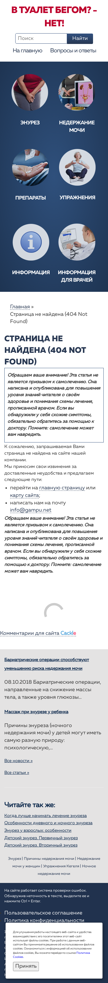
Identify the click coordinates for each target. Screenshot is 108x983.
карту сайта (24, 495)
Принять (26, 966)
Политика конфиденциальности (44, 920)
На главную (27, 51)
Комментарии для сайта (38, 633)
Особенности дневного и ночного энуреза (48, 823)
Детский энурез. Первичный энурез (41, 838)
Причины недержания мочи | (50, 859)
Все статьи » (16, 772)
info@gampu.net (30, 510)
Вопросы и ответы (73, 51)
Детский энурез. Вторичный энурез (40, 845)
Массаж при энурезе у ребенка (36, 712)
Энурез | (15, 859)
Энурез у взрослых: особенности (37, 830)
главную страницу (62, 487)
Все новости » (18, 761)
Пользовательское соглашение (43, 913)
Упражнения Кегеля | (62, 866)
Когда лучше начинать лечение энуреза (45, 816)
